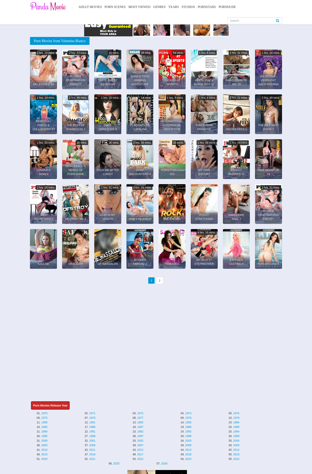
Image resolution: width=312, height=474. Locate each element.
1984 (236, 422)
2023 (188, 458)
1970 (44, 413)
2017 (140, 454)
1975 (44, 417)
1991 (92, 431)
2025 (116, 463)
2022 (140, 458)
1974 (236, 413)
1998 (188, 436)
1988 (188, 427)
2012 (140, 449)
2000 (44, 440)
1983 (188, 422)
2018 (188, 454)
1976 (92, 417)
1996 (92, 436)
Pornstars (207, 7)
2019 (236, 454)
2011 (92, 449)
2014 (236, 449)
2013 (188, 449)
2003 (188, 440)
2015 (44, 454)
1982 (140, 422)
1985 (44, 427)
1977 (140, 417)
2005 (44, 445)
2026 (164, 463)
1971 (92, 413)
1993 (188, 431)
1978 (188, 417)
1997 (140, 436)
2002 (140, 440)
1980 (44, 422)
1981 (92, 422)
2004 (236, 440)
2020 (44, 458)
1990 (44, 431)
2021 (92, 458)
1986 (92, 427)
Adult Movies (90, 7)
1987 (140, 427)
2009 (236, 445)
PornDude (227, 7)
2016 (92, 454)
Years (173, 7)
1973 (188, 413)
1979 (236, 417)
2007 (140, 445)
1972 (140, 413)
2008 (188, 445)
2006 (92, 445)
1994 (236, 431)
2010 (44, 449)
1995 (44, 436)
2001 (92, 440)
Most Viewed (139, 7)
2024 (236, 458)
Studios (188, 7)
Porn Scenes (115, 7)
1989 (236, 427)
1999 (236, 436)
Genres (159, 7)
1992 (140, 431)
